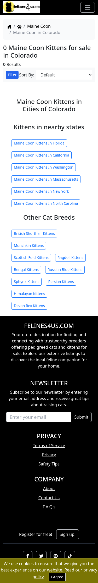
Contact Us (49, 498)
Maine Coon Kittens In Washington (43, 167)
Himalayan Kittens (29, 293)
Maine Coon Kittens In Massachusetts (46, 179)
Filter (12, 74)
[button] (27, 556)
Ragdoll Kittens (70, 257)
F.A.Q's (49, 507)
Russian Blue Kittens (65, 269)
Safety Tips (49, 464)
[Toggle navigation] (87, 7)
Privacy (49, 455)
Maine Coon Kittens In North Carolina (46, 203)
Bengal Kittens (26, 269)
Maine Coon (39, 26)
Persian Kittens (61, 281)
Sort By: (26, 75)
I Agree (57, 576)
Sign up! (68, 534)
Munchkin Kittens (29, 245)
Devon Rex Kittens (29, 305)
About (49, 488)
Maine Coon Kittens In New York (41, 191)
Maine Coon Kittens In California (41, 155)
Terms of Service (49, 445)
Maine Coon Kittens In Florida (39, 143)
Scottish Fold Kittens (31, 257)
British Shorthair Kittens (34, 233)
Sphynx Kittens (26, 281)
